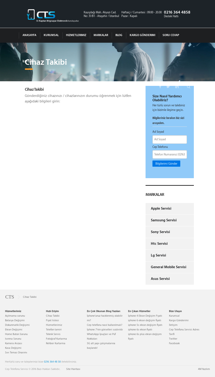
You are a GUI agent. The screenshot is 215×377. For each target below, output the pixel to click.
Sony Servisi (160, 232)
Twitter (173, 338)
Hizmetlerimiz (76, 35)
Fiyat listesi (52, 320)
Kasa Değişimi (13, 347)
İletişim (28, 61)
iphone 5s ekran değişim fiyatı (145, 325)
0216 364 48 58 (52, 361)
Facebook (174, 343)
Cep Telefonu (160, 147)
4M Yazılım (204, 369)
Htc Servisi (159, 244)
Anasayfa (29, 35)
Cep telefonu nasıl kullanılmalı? (104, 325)
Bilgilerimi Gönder (166, 163)
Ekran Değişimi (13, 329)
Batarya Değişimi (15, 320)
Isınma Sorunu (13, 338)
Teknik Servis (53, 334)
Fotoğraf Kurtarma (56, 338)
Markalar (101, 35)
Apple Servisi (161, 209)
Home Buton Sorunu (16, 334)
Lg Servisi (158, 255)
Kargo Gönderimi (142, 35)
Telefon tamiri (54, 329)
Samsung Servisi (164, 220)
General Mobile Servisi (168, 267)
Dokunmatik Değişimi (17, 325)
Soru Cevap (171, 35)
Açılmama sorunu (15, 315)
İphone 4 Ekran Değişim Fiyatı (145, 315)
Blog (118, 35)
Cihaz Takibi (53, 315)
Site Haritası (73, 369)
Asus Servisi (160, 279)
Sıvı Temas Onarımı (16, 352)
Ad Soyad (158, 131)
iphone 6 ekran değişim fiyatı (144, 320)
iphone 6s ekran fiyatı (140, 329)
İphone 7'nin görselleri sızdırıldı (105, 329)
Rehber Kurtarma (55, 343)
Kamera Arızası (13, 343)
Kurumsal (51, 35)
